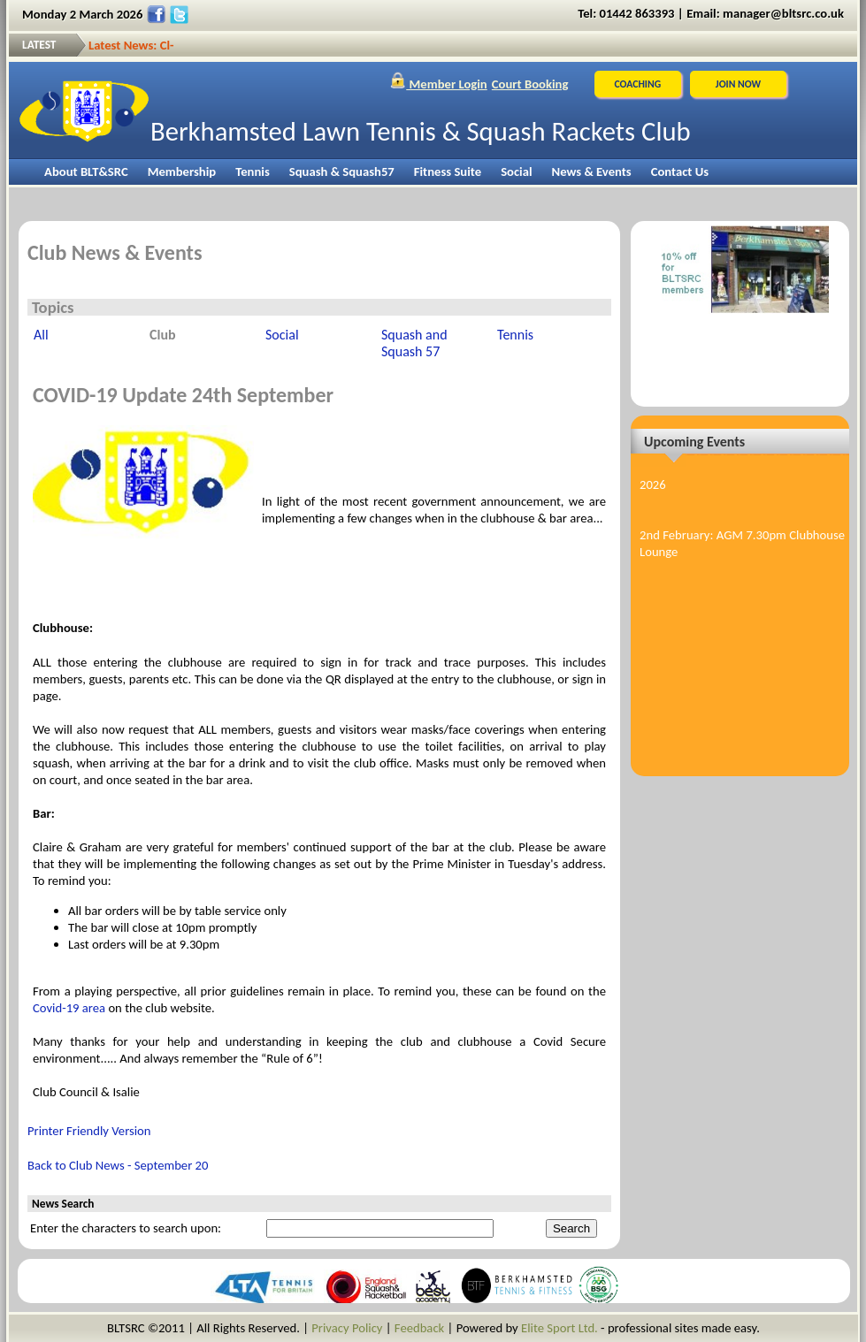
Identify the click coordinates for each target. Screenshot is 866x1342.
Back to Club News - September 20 (117, 1165)
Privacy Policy (346, 1328)
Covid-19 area (69, 1008)
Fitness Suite (447, 171)
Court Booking (530, 84)
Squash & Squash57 (342, 171)
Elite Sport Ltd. (559, 1328)
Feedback (419, 1328)
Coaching (637, 84)
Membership (182, 171)
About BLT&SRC (86, 171)
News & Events (592, 171)
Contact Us (680, 171)
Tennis (252, 171)
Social (516, 171)
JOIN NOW (738, 84)
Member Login (438, 84)
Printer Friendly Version (89, 1131)
